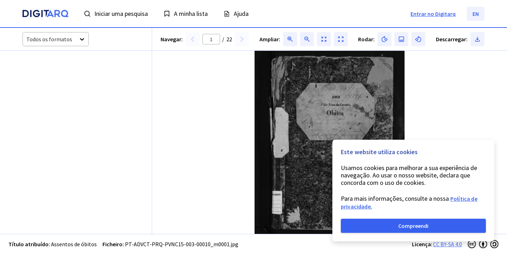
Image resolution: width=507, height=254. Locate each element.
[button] (49, 86)
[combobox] (26, 39)
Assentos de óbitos (74, 244)
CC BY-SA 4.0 (447, 244)
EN (475, 13)
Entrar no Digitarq (433, 13)
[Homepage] (45, 14)
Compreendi (413, 225)
